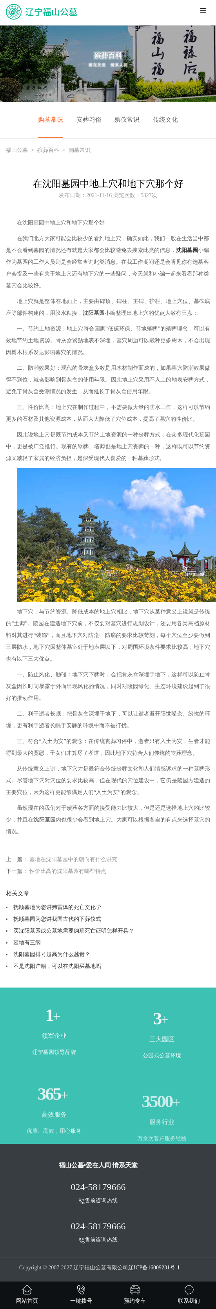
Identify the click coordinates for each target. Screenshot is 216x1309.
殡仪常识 (127, 119)
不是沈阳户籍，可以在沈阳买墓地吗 (57, 966)
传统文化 (165, 119)
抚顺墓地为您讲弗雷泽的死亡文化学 (57, 907)
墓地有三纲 (27, 942)
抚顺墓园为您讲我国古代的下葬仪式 (57, 919)
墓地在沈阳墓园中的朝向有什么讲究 (73, 859)
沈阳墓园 (187, 250)
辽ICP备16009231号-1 (154, 1268)
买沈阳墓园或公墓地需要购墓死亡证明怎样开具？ (73, 930)
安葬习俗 (89, 119)
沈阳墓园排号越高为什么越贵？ (51, 954)
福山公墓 (17, 150)
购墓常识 (50, 119)
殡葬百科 (48, 150)
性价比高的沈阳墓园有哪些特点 (67, 871)
